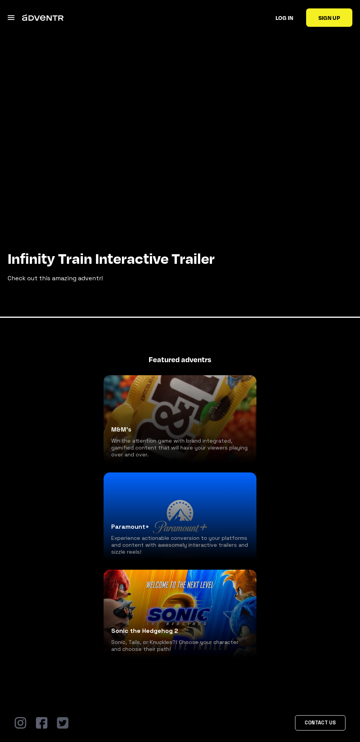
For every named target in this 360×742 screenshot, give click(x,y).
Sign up (329, 17)
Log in (285, 17)
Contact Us (320, 722)
